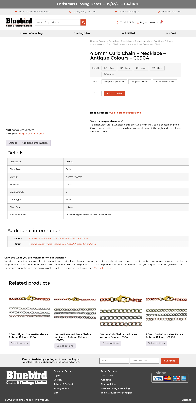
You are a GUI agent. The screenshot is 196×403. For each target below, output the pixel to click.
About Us (106, 379)
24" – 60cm (82, 238)
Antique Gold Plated (63, 244)
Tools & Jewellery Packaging (116, 392)
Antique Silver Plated (85, 244)
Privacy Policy (61, 388)
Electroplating (108, 384)
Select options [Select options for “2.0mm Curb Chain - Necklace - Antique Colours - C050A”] (156, 343)
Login (56, 375)
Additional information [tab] (35, 142)
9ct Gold (171, 33)
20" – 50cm (58, 238)
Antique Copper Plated (40, 244)
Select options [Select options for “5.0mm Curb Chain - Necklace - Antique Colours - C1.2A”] (111, 343)
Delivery (57, 379)
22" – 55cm (70, 238)
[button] (109, 68)
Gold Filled (128, 33)
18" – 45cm (46, 238)
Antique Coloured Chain (31, 133)
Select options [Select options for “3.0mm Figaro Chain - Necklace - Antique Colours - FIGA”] (19, 343)
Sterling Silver (82, 33)
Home (93, 41)
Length (96, 68)
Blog (55, 392)
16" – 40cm (34, 238)
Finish (96, 82)
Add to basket (114, 93)
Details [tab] (13, 142)
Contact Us (107, 375)
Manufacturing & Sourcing (115, 388)
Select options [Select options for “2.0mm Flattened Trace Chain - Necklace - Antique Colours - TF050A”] (65, 346)
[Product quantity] (96, 93)
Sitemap (187, 399)
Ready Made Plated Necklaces (137, 41)
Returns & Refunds (63, 384)
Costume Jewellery (31, 33)
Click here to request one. (125, 112)
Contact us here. (103, 268)
